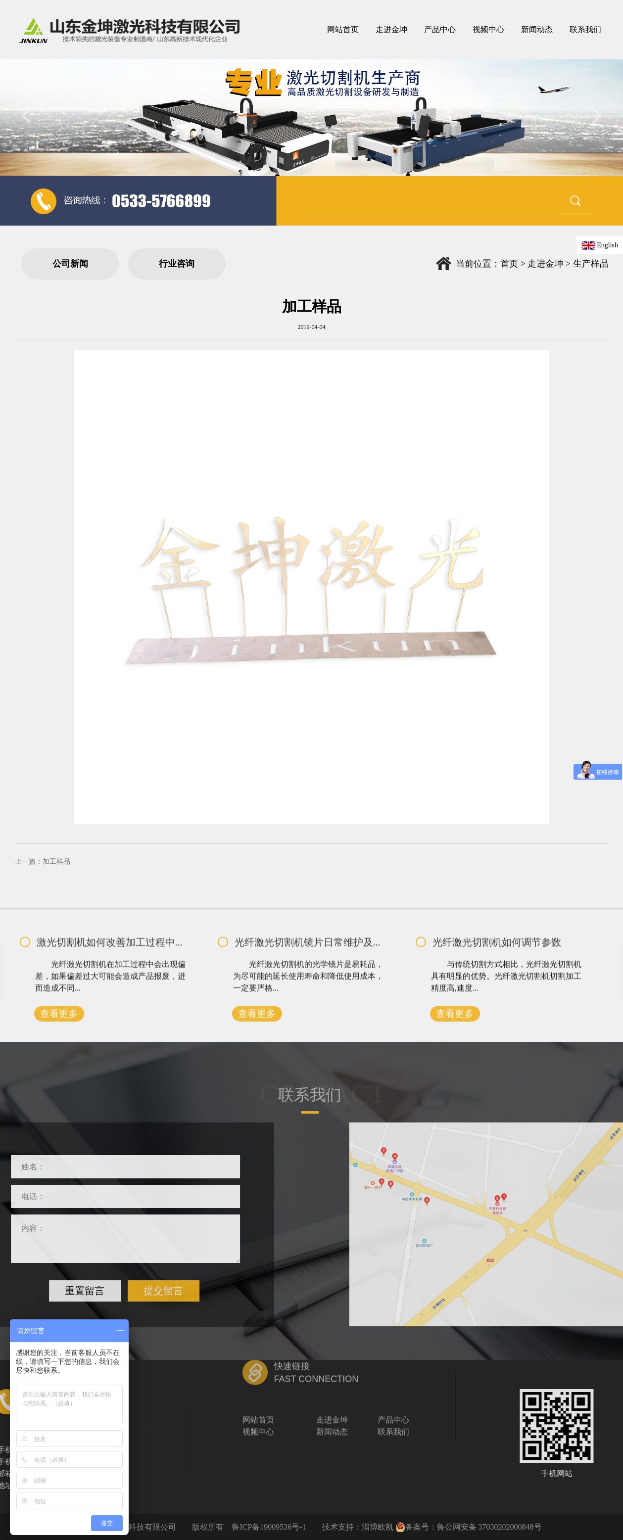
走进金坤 (545, 264)
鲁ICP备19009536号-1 (269, 1527)
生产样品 (591, 264)
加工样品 (56, 861)
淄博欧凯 (377, 1527)
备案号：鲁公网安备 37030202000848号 (468, 1527)
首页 (509, 264)
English (599, 245)
